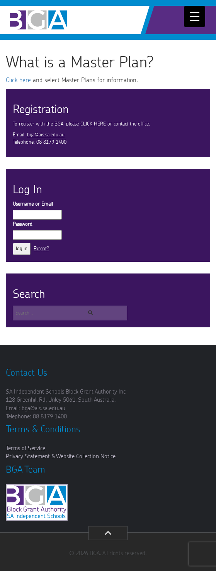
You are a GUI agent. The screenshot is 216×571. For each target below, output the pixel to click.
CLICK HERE (93, 124)
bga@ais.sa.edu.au (46, 135)
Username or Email (33, 204)
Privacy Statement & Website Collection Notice (61, 456)
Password (22, 224)
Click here (18, 80)
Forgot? (41, 248)
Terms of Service (25, 448)
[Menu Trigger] (194, 16)
